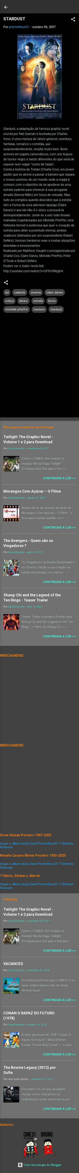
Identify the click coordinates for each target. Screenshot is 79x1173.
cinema (36, 292)
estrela (38, 301)
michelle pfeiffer (16, 309)
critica (9, 301)
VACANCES (13, 963)
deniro (23, 301)
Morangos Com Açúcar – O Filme (32, 491)
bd (7, 292)
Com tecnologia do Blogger (40, 1165)
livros (52, 301)
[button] (73, 20)
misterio (39, 309)
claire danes (54, 292)
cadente (19, 292)
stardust (56, 309)
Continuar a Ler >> (59, 478)
